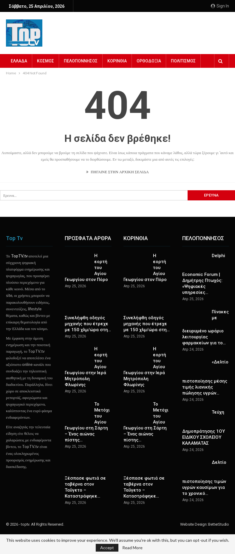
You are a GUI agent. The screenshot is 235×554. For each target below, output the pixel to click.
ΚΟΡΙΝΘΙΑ (117, 61)
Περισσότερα (184, 61)
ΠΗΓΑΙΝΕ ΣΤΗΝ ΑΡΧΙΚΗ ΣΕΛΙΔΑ (117, 171)
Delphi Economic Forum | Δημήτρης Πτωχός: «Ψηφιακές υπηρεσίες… (203, 274)
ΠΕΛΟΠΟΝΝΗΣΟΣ (81, 61)
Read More (132, 548)
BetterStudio (218, 524)
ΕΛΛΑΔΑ (19, 61)
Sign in (220, 6)
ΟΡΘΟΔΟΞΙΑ (149, 61)
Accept (107, 547)
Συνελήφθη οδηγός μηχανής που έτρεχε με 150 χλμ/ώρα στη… (88, 323)
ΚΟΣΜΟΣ (45, 61)
